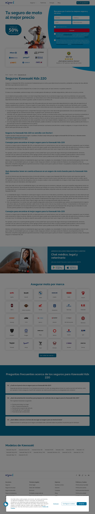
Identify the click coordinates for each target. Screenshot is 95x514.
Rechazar (56, 503)
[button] (5, 504)
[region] (47, 504)
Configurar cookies (69, 504)
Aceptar (81, 504)
